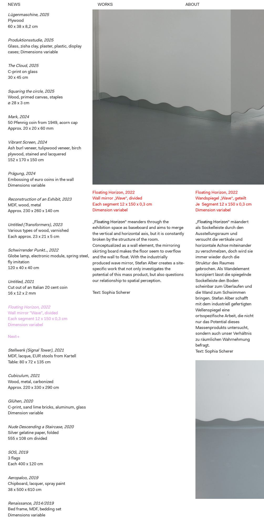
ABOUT (192, 5)
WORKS (105, 5)
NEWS (14, 5)
